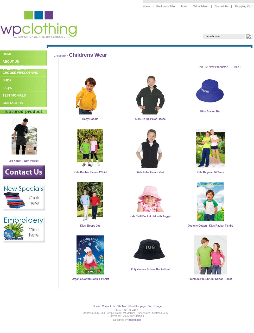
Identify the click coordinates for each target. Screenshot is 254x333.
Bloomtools (134, 319)
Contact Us (13, 103)
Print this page (137, 306)
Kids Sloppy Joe (90, 225)
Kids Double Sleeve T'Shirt (90, 172)
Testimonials (14, 95)
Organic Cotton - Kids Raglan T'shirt (210, 225)
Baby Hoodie (90, 119)
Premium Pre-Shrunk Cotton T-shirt (210, 279)
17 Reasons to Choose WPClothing (20, 71)
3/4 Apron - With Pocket (24, 160)
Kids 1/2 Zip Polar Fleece (150, 119)
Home (7, 54)
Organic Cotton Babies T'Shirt (90, 279)
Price (235, 66)
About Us (11, 61)
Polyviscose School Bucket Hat (150, 269)
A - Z (229, 66)
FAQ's (7, 88)
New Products (217, 66)
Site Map (122, 306)
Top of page (155, 306)
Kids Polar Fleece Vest (150, 172)
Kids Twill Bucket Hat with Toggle (150, 216)
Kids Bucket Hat (210, 111)
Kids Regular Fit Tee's (210, 172)
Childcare (60, 55)
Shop (7, 80)
